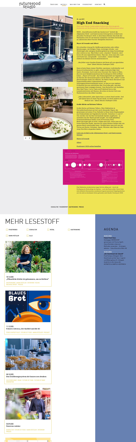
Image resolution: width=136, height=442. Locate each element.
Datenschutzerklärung (66, 438)
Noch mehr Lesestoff (47, 431)
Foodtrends (13, 229)
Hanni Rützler (14, 236)
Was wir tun (75, 4)
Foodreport (87, 4)
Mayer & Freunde (83, 139)
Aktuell (64, 4)
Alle (31, 236)
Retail (52, 229)
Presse (51, 438)
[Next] (29, 138)
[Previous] (26, 138)
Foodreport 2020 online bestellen (89, 146)
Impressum (83, 438)
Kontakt (98, 4)
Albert (79, 142)
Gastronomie (75, 229)
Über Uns (54, 4)
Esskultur (33, 229)
